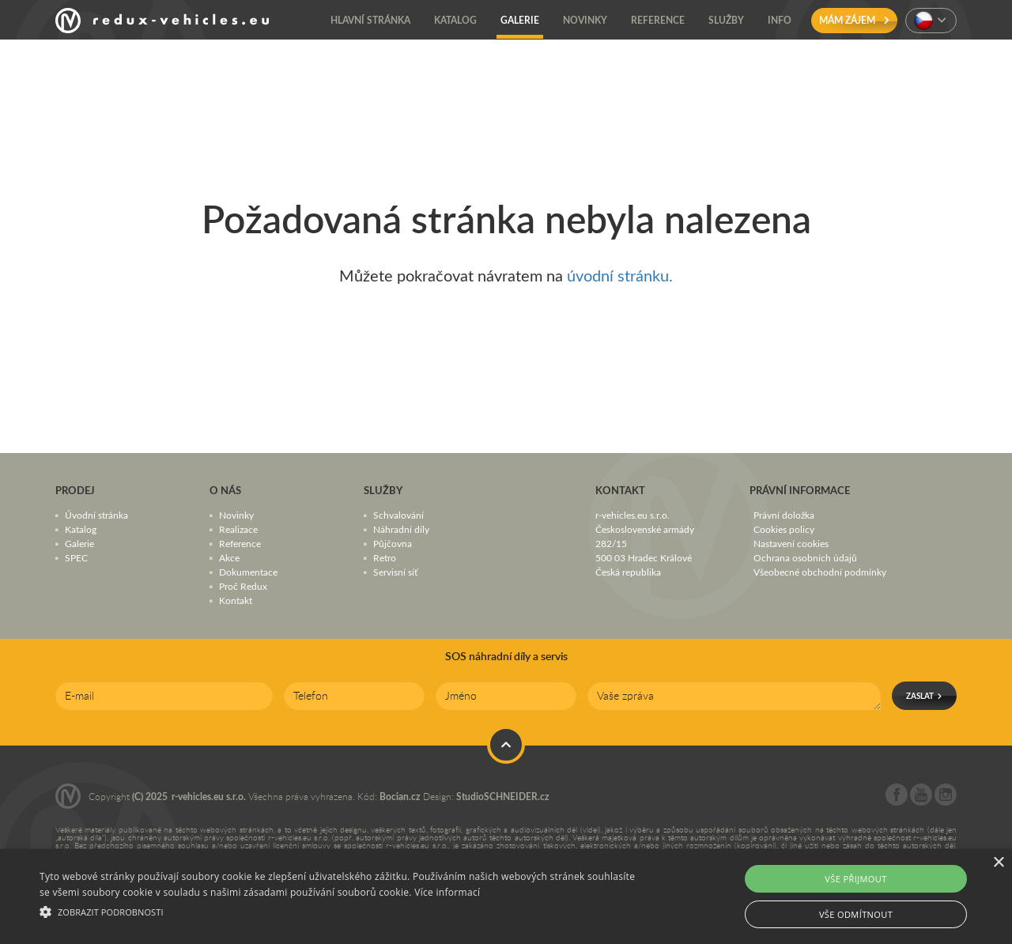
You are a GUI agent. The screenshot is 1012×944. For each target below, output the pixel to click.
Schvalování (398, 514)
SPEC (76, 557)
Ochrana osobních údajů (805, 557)
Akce (229, 557)
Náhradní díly (401, 529)
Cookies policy (783, 529)
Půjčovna (392, 543)
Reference (240, 543)
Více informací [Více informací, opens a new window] (447, 892)
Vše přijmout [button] (855, 879)
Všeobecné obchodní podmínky (819, 571)
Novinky (236, 514)
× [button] (998, 863)
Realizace (238, 529)
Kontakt (235, 600)
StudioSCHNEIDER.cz (502, 796)
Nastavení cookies (791, 543)
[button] (343, 910)
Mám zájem (854, 20)
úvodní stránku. (620, 275)
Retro (384, 557)
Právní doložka (783, 514)
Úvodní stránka (96, 514)
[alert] (506, 896)
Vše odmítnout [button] (856, 914)
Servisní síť (395, 571)
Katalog (80, 529)
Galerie (79, 543)
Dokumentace (248, 571)
